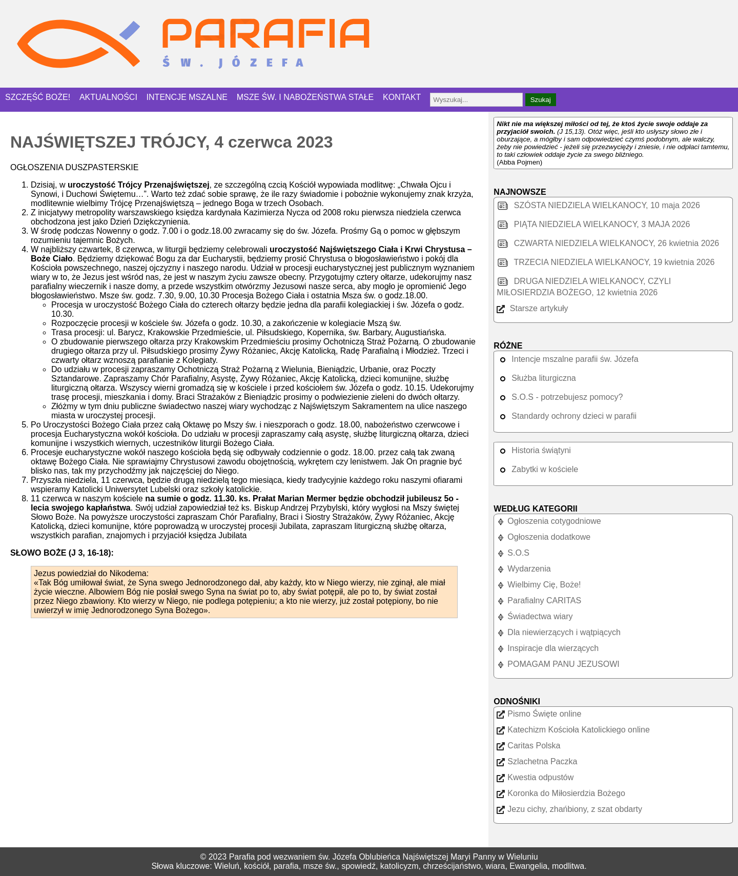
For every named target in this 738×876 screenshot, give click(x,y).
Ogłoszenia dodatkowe (543, 537)
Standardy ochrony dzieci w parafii (567, 416)
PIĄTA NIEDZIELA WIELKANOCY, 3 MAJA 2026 (593, 224)
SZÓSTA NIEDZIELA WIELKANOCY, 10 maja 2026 (598, 205)
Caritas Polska (528, 745)
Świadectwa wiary (534, 616)
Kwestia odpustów (535, 777)
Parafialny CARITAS (539, 600)
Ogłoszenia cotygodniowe (549, 521)
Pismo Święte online (539, 713)
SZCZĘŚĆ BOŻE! (37, 97)
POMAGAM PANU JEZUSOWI (558, 664)
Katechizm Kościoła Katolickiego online (573, 729)
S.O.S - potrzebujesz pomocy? (560, 397)
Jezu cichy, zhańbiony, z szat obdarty (569, 809)
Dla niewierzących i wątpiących (559, 632)
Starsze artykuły (532, 308)
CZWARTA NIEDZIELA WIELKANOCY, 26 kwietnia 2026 (608, 243)
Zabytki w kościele (537, 469)
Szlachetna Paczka (537, 761)
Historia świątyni (534, 450)
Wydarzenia (523, 568)
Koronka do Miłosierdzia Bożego (561, 793)
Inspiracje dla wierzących (548, 648)
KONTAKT (402, 97)
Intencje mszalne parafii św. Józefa (567, 359)
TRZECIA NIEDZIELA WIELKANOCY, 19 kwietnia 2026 (605, 262)
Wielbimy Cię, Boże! (539, 584)
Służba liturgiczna (536, 378)
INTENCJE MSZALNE (187, 97)
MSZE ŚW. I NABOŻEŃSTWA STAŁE (305, 97)
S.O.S (513, 552)
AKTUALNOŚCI (108, 97)
